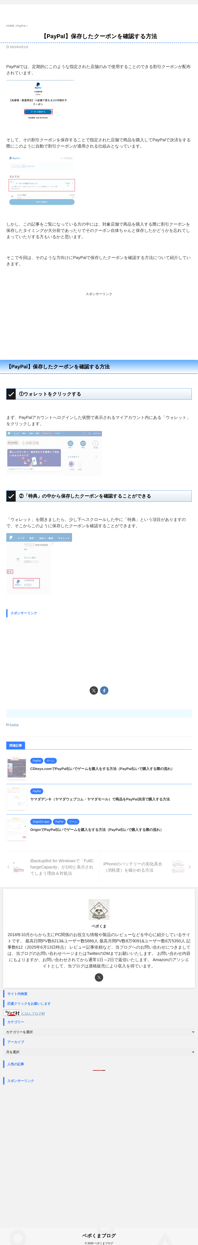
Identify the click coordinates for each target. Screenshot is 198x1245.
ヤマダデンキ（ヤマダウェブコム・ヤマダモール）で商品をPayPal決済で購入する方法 (104, 799)
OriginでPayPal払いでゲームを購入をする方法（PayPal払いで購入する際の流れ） (100, 830)
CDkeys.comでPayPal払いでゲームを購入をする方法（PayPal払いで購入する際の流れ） (106, 769)
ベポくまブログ (106, 10)
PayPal (14, 724)
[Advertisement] (99, 325)
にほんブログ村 (24, 1013)
